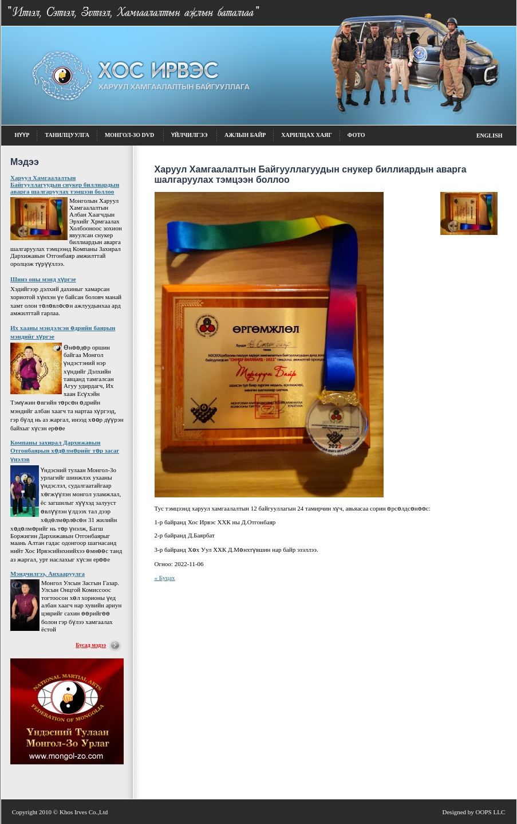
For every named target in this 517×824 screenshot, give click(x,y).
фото (356, 135)
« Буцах (165, 577)
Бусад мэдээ (91, 645)
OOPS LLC (491, 812)
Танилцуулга (67, 135)
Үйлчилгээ (190, 135)
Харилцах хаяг (306, 135)
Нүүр (22, 135)
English (489, 135)
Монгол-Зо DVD (130, 135)
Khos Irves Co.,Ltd (84, 812)
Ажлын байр (245, 135)
